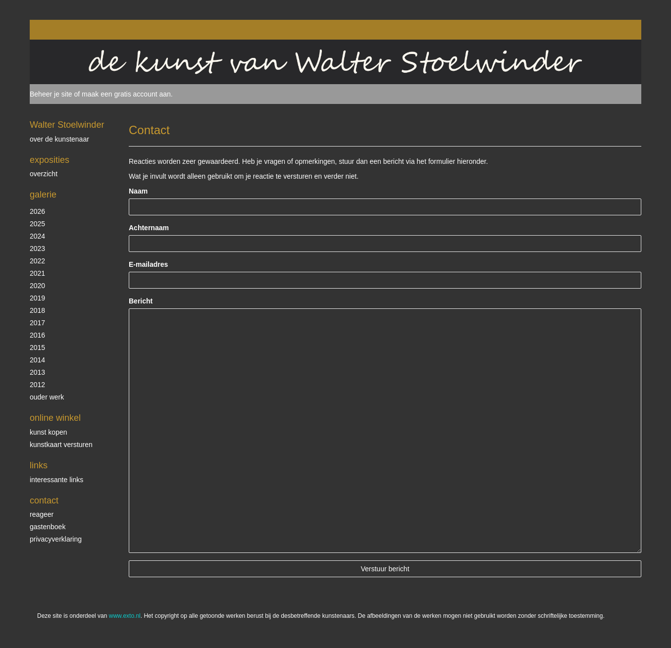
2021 (37, 273)
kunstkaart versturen (61, 445)
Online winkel (55, 418)
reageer (41, 514)
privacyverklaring (56, 539)
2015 (37, 347)
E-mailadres (148, 264)
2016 (37, 335)
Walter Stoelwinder (67, 125)
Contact (44, 500)
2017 (37, 323)
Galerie (43, 194)
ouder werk (47, 397)
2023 (37, 248)
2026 (37, 211)
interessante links (56, 480)
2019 (37, 298)
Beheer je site (51, 94)
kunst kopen (48, 432)
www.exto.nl (125, 615)
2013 (37, 372)
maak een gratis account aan (126, 94)
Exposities (49, 160)
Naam (138, 191)
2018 (37, 310)
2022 (37, 261)
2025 (37, 224)
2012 (37, 385)
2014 (37, 360)
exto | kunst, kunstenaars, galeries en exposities (58, 30)
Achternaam (149, 228)
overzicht (43, 174)
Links (39, 465)
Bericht (141, 301)
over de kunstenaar (59, 139)
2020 (37, 286)
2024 (37, 236)
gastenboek (47, 527)
